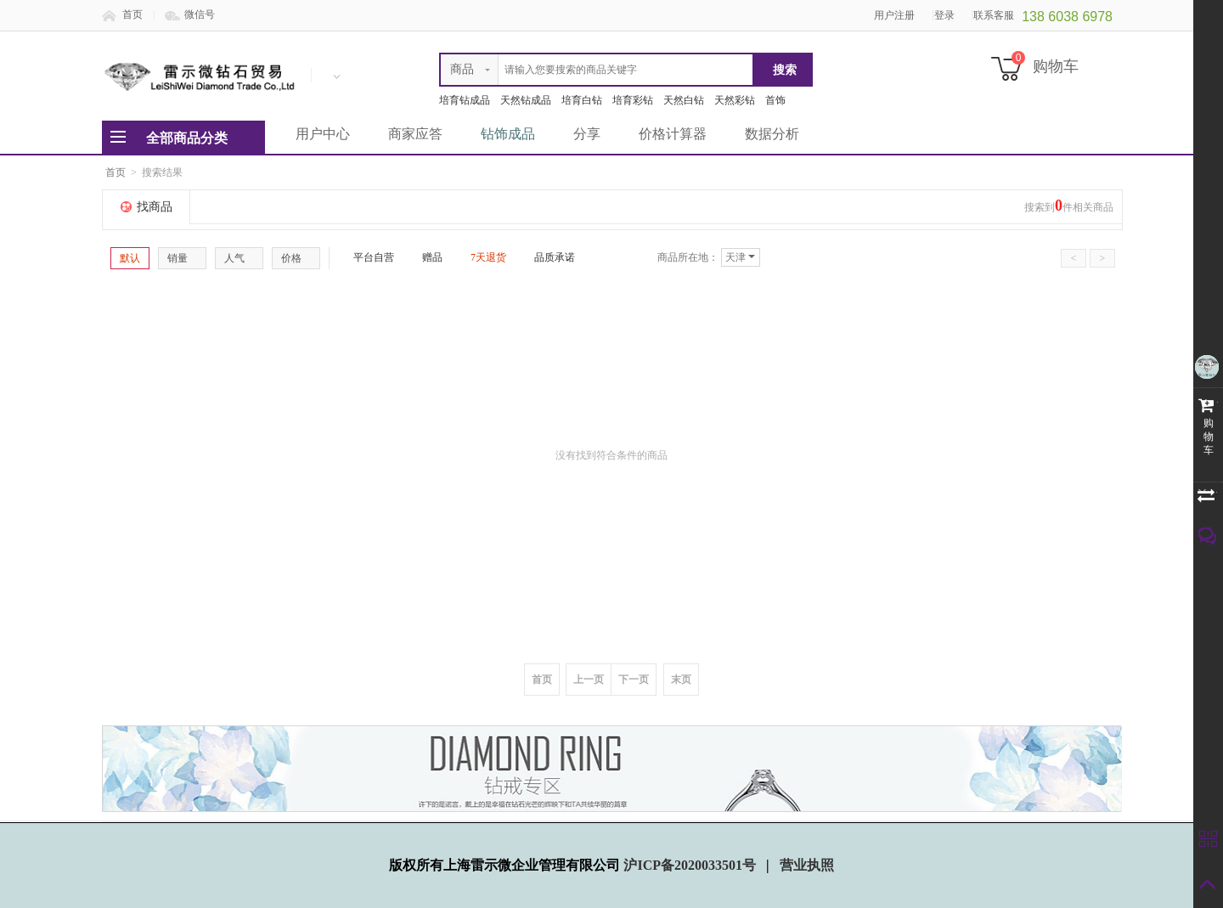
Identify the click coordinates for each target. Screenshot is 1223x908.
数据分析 (772, 134)
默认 (130, 258)
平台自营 (367, 257)
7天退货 (481, 257)
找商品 (154, 206)
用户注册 (894, 15)
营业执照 (807, 865)
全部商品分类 (187, 138)
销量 (182, 258)
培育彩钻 (632, 100)
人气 (239, 258)
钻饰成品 (508, 134)
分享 (586, 134)
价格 (296, 258)
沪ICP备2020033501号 (691, 865)
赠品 (425, 257)
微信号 (199, 14)
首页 (132, 14)
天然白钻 (683, 100)
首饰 (775, 100)
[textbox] (596, 69)
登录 (944, 15)
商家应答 (415, 134)
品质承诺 (548, 257)
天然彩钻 (734, 100)
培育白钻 (581, 100)
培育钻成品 (464, 100)
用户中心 (323, 134)
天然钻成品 (525, 100)
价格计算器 (673, 134)
